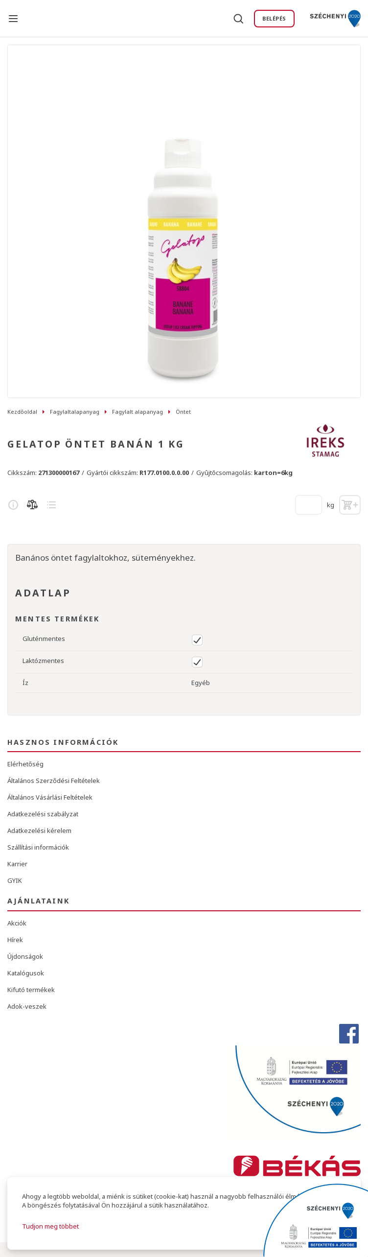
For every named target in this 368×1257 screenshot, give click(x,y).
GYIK (14, 880)
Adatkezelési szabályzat (42, 813)
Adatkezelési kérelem (39, 830)
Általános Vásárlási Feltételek (49, 797)
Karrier (17, 863)
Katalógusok (25, 973)
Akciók (16, 923)
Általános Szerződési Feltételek (53, 780)
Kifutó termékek (31, 989)
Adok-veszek (26, 1006)
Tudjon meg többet (50, 1226)
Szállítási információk (38, 847)
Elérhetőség (25, 763)
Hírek (15, 939)
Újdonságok (25, 956)
